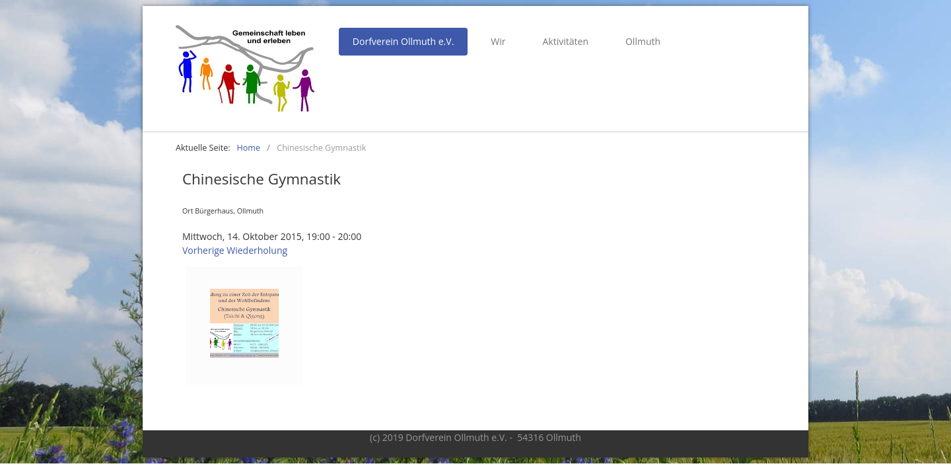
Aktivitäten (565, 41)
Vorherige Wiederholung (234, 250)
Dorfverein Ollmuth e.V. (403, 41)
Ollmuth (642, 41)
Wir (498, 41)
